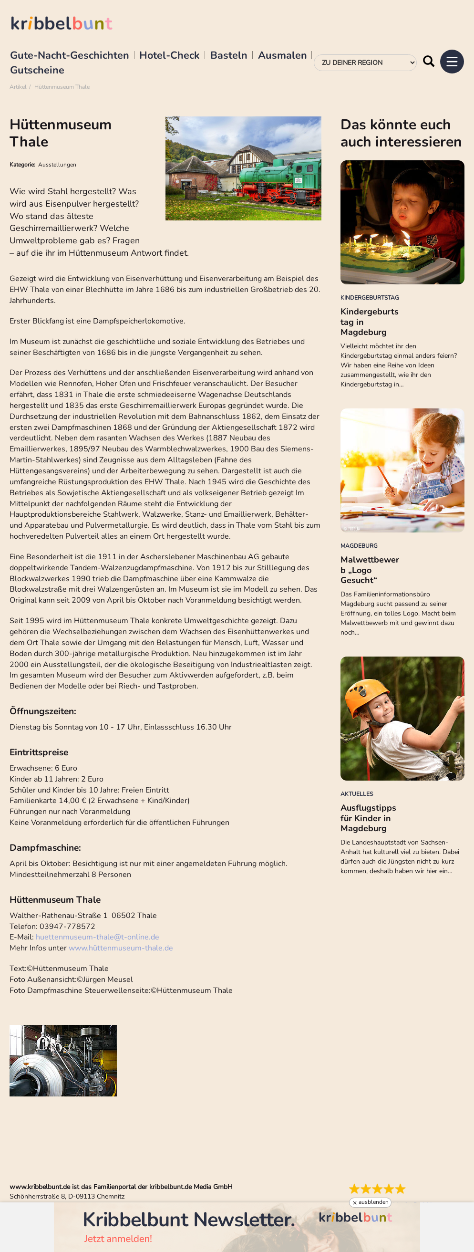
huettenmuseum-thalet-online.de (97, 937)
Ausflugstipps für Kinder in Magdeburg (368, 818)
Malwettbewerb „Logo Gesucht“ (369, 570)
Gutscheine (37, 70)
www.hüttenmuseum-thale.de (121, 948)
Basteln (228, 56)
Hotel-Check (169, 56)
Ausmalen (282, 56)
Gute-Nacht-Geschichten (69, 56)
